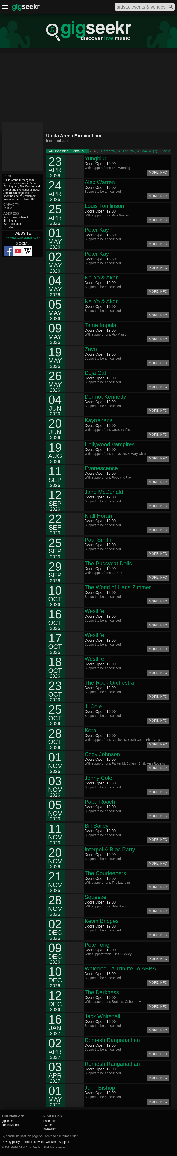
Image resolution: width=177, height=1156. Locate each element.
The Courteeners (105, 873)
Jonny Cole (98, 778)
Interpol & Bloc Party (110, 849)
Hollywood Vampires (110, 444)
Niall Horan (98, 516)
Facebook (49, 1121)
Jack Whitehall (102, 1016)
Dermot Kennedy (105, 396)
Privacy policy (11, 1142)
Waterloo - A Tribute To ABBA (120, 968)
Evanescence (101, 468)
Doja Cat (95, 373)
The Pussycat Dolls (108, 563)
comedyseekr (10, 1124)
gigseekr (7, 1121)
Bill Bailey (97, 826)
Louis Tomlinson (104, 206)
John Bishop (100, 1087)
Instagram (49, 1128)
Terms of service (33, 1142)
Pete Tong (97, 945)
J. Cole (93, 706)
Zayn (91, 349)
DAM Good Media (30, 1147)
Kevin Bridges (102, 921)
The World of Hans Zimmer (118, 587)
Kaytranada (99, 420)
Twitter (47, 1124)
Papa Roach (100, 802)
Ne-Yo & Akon (102, 277)
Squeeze (95, 897)
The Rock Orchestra (109, 682)
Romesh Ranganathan (112, 1040)
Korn (90, 730)
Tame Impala (100, 325)
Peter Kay (97, 230)
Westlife (94, 611)
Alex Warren (100, 182)
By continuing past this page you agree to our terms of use (40, 1136)
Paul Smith (98, 540)
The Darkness (102, 992)
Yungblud (96, 158)
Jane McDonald (104, 492)
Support (64, 1142)
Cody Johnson (102, 754)
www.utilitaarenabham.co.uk (23, 237)
